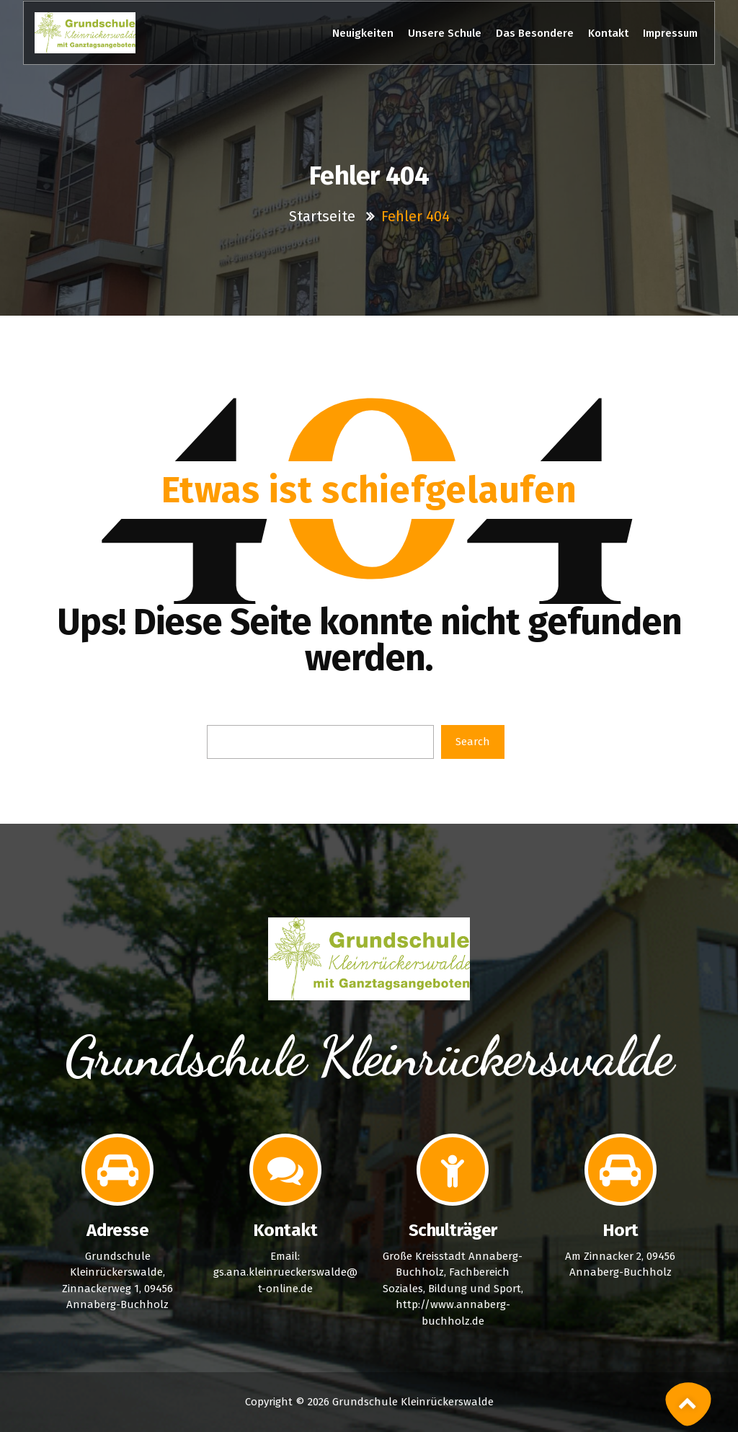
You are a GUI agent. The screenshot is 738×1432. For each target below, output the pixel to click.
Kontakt (609, 33)
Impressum (670, 33)
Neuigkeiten (363, 33)
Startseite (324, 216)
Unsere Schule (444, 33)
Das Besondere (535, 33)
